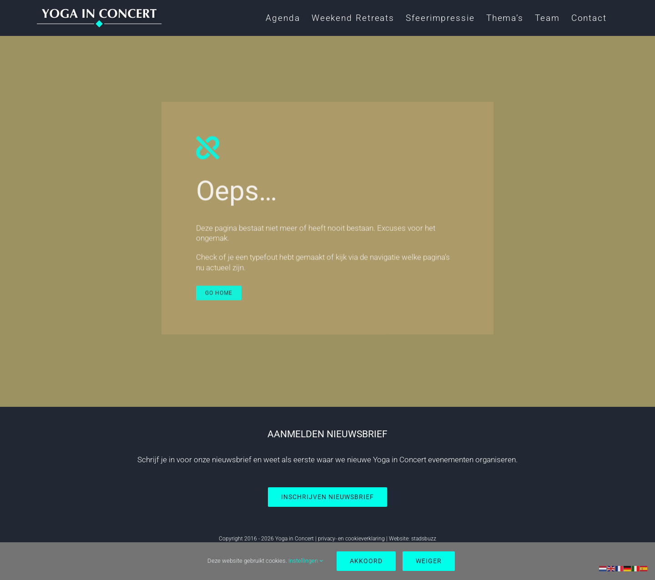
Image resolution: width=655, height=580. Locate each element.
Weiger (429, 561)
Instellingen (305, 560)
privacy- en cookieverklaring (351, 538)
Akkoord (366, 561)
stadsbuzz (423, 538)
